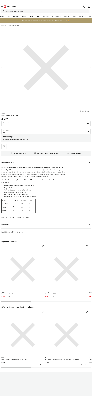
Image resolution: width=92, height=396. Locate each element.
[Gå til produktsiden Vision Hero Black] (73, 312)
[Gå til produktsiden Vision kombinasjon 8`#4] (73, 262)
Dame (31, 16)
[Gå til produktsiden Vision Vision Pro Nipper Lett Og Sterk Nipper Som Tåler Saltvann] (44, 312)
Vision (18, 25)
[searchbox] (46, 11)
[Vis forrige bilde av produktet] (2, 68)
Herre (24, 16)
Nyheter (66, 16)
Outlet (74, 16)
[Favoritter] (78, 6)
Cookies (57, 393)
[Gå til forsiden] (10, 6)
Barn (37, 16)
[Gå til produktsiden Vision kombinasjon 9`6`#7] (15, 262)
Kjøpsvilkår (50, 393)
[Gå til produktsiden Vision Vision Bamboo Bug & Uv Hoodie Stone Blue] (15, 312)
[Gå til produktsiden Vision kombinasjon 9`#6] (44, 262)
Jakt (8, 16)
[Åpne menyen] (2, 6)
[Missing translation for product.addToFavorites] (3, 146)
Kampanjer (45, 16)
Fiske (2, 16)
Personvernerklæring (39, 393)
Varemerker (82, 16)
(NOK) (46, 385)
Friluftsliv (15, 16)
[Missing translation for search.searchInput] (2, 11)
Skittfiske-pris (56, 16)
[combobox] (45, 11)
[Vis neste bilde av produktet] (90, 68)
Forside (3, 25)
